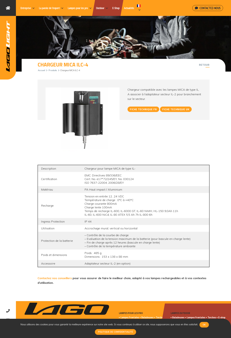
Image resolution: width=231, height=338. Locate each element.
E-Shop (116, 8)
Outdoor (102, 8)
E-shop (221, 317)
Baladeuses (147, 317)
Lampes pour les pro (80, 8)
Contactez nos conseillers (55, 278)
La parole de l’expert (51, 8)
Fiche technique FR (143, 109)
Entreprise (28, 8)
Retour (204, 65)
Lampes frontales (130, 317)
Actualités (129, 8)
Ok (204, 324)
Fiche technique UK (175, 109)
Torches (160, 317)
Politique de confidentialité (115, 332)
